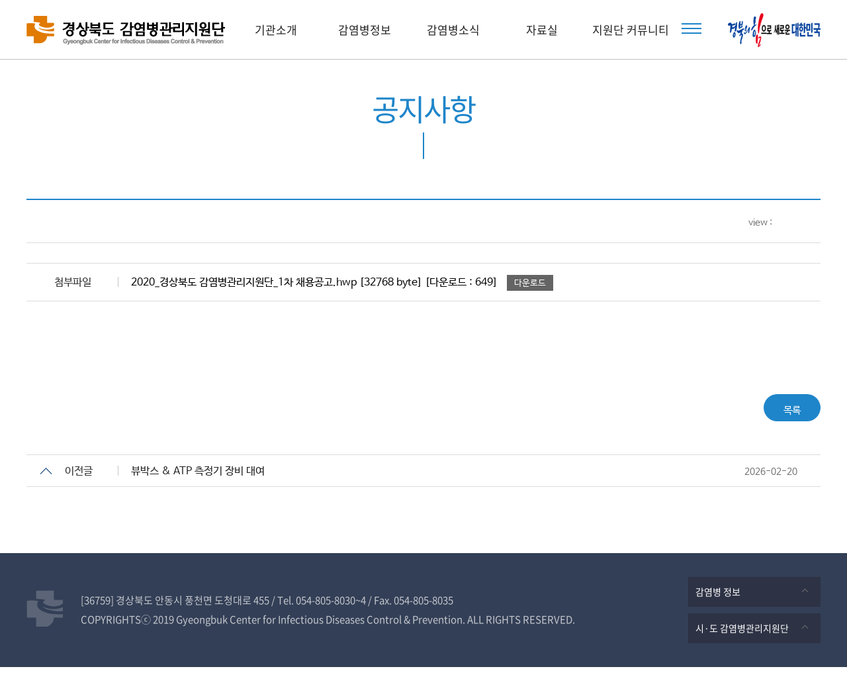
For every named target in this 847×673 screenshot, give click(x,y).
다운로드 (530, 283)
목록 (784, 410)
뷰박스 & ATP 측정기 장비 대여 (198, 477)
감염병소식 (453, 29)
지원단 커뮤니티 (630, 29)
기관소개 (276, 29)
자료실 (542, 29)
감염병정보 (364, 29)
